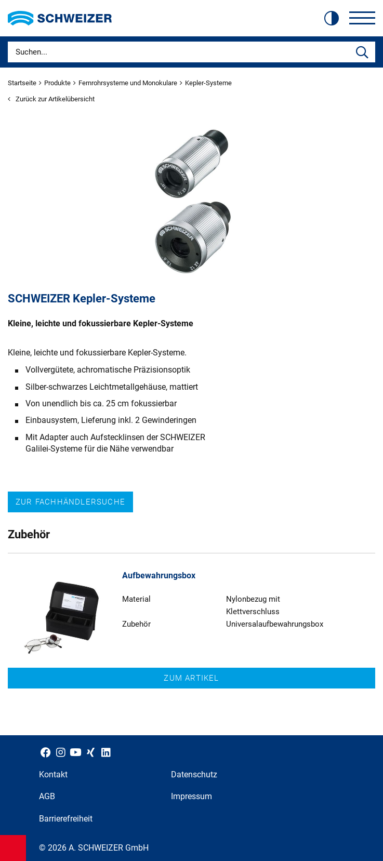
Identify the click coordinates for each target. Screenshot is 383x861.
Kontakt (53, 774)
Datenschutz (194, 774)
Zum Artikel (191, 678)
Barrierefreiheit (66, 819)
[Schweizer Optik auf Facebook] (45, 752)
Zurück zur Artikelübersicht (51, 99)
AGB (47, 796)
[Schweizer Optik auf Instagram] (60, 752)
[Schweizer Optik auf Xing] (90, 752)
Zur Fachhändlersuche (70, 502)
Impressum (191, 796)
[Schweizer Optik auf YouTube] (75, 752)
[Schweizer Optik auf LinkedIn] (105, 752)
